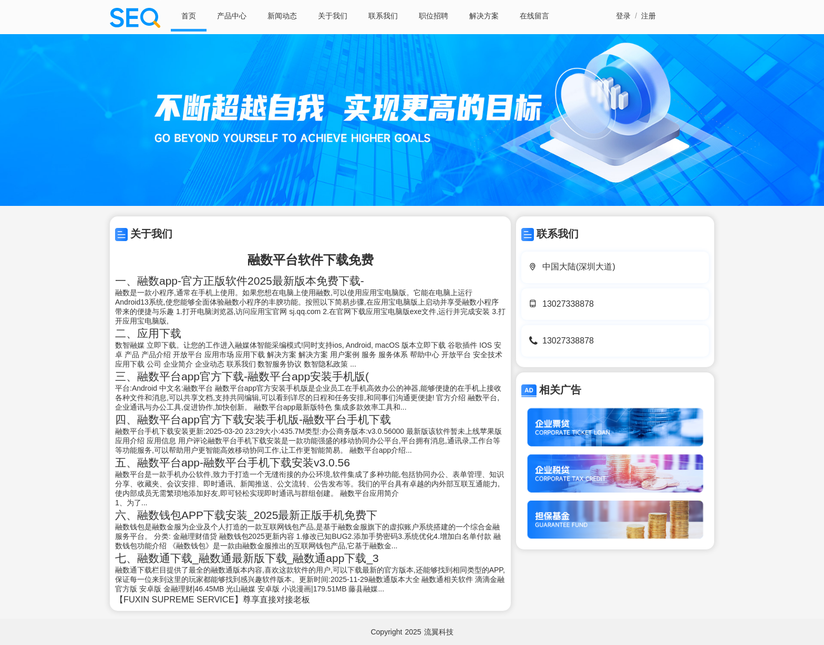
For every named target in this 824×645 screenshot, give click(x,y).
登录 (623, 16)
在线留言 (534, 16)
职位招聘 (433, 16)
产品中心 (231, 16)
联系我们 (383, 16)
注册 (648, 16)
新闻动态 (282, 16)
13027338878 (568, 303)
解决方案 (484, 16)
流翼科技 (439, 632)
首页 (188, 16)
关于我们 (332, 16)
